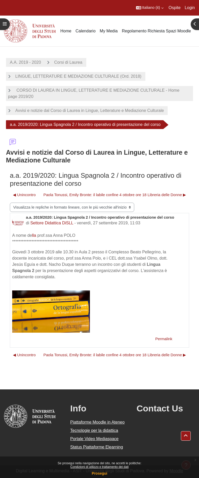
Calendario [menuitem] (85, 31)
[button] (150, 8)
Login (190, 7)
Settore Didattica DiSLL (51, 223)
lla (34, 235)
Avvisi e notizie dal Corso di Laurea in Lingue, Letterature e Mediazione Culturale (89, 110)
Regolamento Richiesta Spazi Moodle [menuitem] (156, 31)
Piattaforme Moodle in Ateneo (97, 422)
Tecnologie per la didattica (94, 430)
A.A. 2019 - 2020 (25, 62)
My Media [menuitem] (109, 31)
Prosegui (99, 473)
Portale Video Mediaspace (94, 439)
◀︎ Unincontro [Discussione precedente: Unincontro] (24, 195)
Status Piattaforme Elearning (96, 447)
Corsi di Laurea (68, 62)
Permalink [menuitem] (163, 339)
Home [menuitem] (66, 31)
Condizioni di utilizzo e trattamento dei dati (99, 467)
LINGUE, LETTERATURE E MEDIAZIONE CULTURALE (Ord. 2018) (78, 76)
